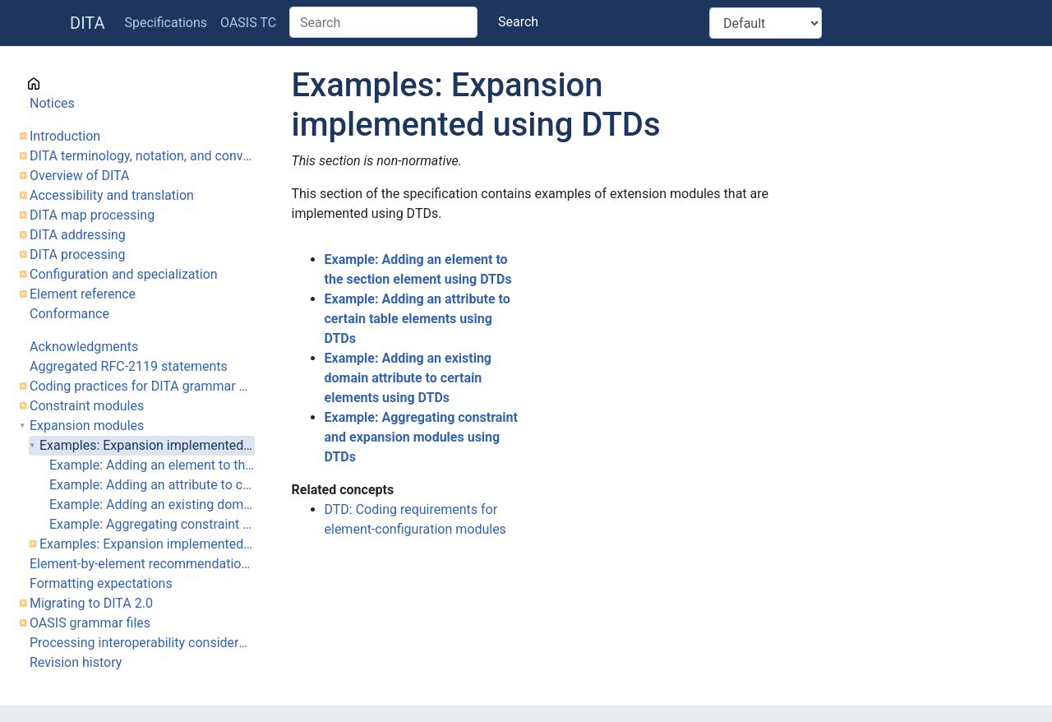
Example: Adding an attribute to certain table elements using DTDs (152, 485)
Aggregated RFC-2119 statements (129, 366)
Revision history (76, 662)
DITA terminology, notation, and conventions (142, 156)
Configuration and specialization (124, 274)
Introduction (65, 136)
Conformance (69, 314)
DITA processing (77, 254)
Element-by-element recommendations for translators (142, 564)
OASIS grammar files (90, 623)
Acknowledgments (84, 346)
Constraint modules (87, 406)
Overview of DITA (79, 175)
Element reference (83, 294)
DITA (87, 23)
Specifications (166, 22)
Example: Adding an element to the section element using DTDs (152, 465)
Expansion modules (87, 425)
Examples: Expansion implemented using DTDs (147, 445)
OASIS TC (248, 22)
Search (518, 22)
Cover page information (98, 83)
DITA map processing (92, 215)
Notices (52, 103)
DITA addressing (78, 235)
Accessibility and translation (112, 195)
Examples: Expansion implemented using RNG (147, 544)
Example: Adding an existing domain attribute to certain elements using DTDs (152, 504)
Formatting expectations (101, 583)
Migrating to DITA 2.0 (91, 603)
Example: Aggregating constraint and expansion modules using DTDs (152, 524)
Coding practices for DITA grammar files (142, 386)
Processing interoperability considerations (142, 642)
